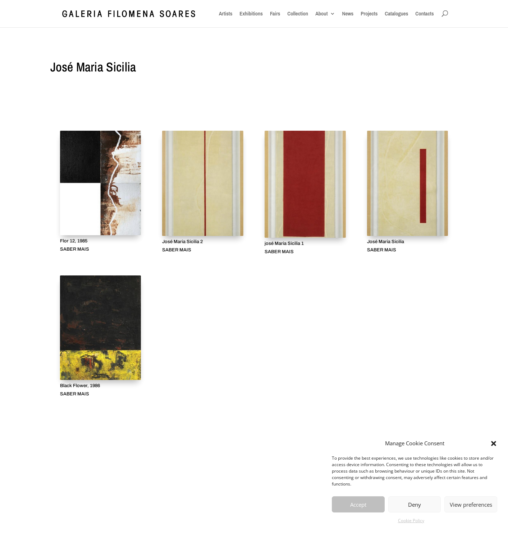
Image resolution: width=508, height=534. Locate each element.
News (348, 13)
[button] (493, 443)
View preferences (471, 504)
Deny (414, 504)
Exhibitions (251, 13)
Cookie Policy (411, 520)
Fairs (275, 13)
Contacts (424, 13)
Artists (226, 13)
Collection (297, 13)
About (321, 13)
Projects (369, 13)
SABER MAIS (74, 249)
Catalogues (396, 13)
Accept (358, 504)
